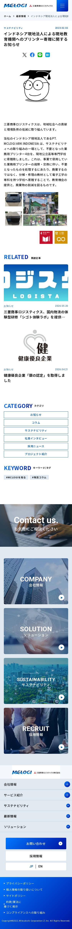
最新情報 (21, 16)
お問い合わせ (36, 843)
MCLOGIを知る (17, 477)
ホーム (7, 16)
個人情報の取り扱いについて (24, 889)
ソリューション (15, 826)
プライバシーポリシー (20, 883)
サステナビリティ (13, 28)
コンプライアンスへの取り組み (25, 912)
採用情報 (36, 856)
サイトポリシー (16, 896)
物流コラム (40, 477)
